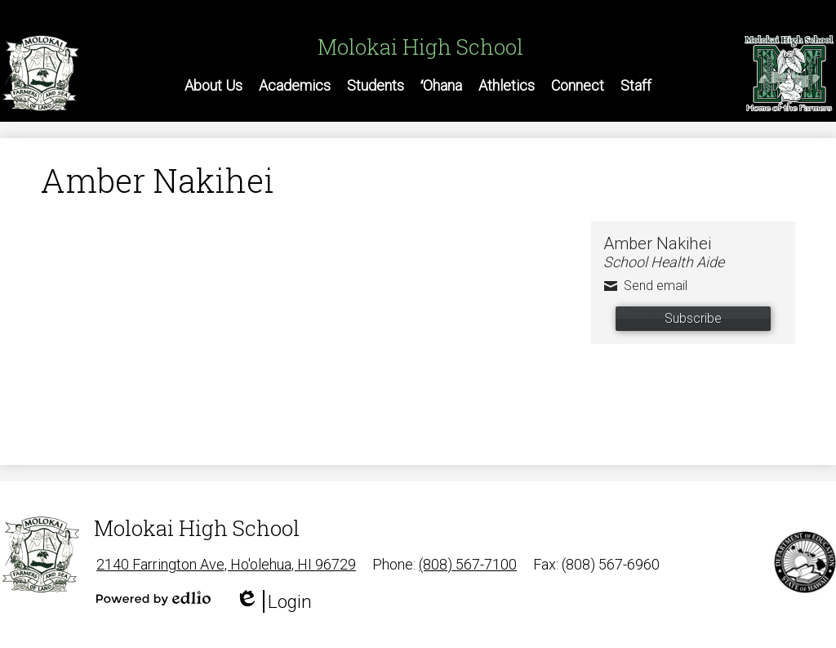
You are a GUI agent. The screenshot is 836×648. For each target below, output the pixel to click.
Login (273, 601)
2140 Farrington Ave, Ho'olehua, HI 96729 (226, 564)
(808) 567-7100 (468, 564)
